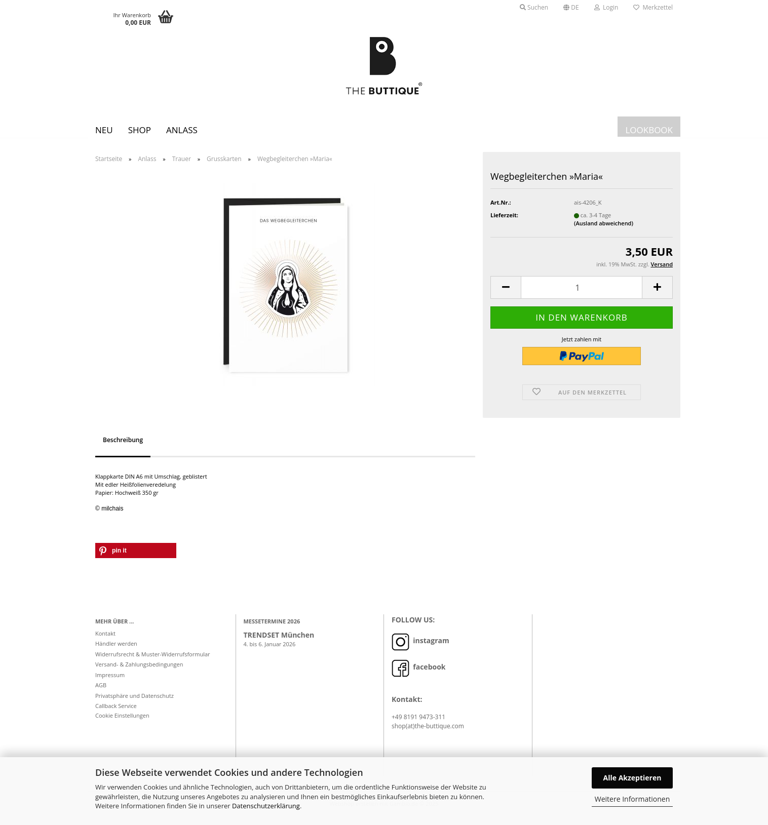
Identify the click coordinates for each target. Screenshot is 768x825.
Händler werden (116, 651)
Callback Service (116, 713)
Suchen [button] (534, 7)
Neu (104, 130)
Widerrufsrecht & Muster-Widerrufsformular (152, 661)
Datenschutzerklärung (266, 805)
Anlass (182, 130)
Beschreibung (123, 447)
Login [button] (606, 7)
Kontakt (105, 641)
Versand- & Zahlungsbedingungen (139, 672)
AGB (100, 692)
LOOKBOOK (649, 130)
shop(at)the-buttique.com (428, 733)
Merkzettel (653, 7)
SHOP (139, 130)
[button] (571, 7)
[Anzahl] (581, 295)
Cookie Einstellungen (122, 723)
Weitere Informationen (632, 799)
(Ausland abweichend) (603, 230)
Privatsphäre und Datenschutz (134, 703)
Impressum (110, 682)
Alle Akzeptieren (632, 777)
